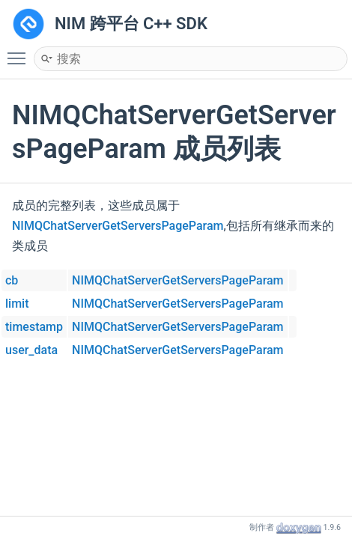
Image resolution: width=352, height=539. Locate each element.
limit (17, 303)
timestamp (34, 327)
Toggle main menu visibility (20, 51)
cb (11, 280)
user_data (31, 350)
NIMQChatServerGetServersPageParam (118, 226)
